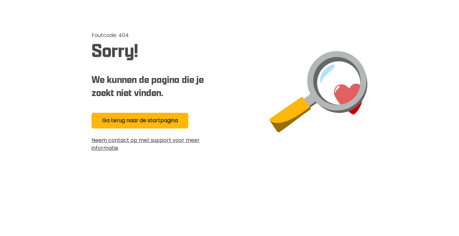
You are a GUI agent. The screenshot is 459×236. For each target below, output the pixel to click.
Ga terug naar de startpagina (140, 120)
